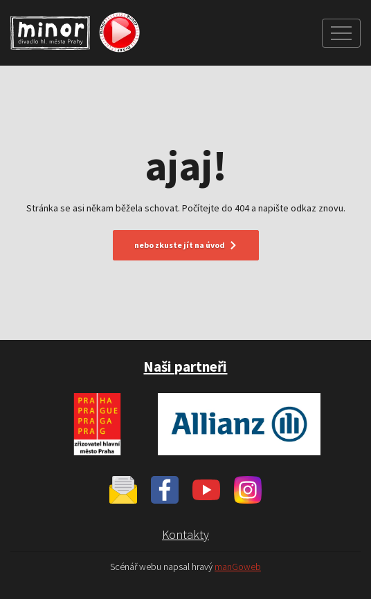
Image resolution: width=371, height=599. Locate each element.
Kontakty (185, 534)
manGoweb (238, 567)
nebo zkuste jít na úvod (185, 245)
